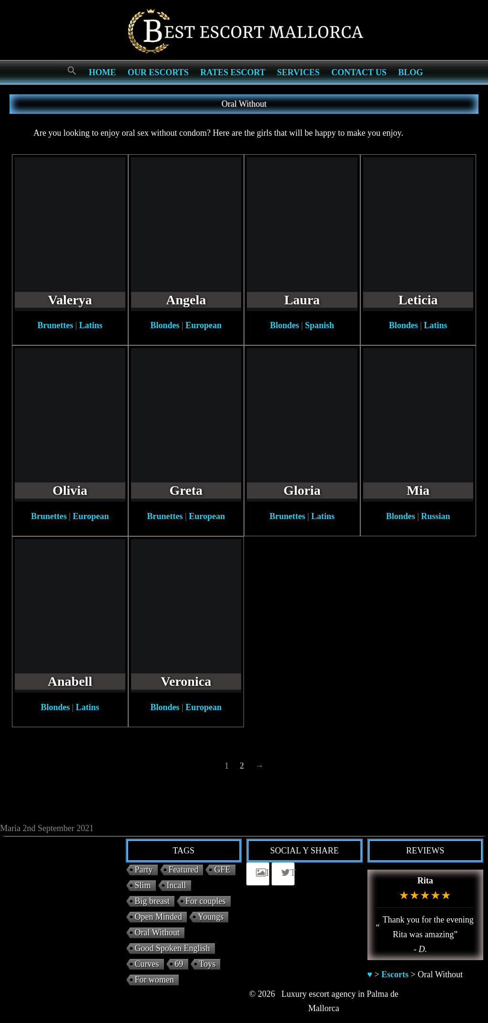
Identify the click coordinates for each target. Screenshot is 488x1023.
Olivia (69, 490)
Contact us (358, 72)
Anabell (70, 681)
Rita (425, 880)
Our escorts (158, 72)
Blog (410, 72)
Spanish (319, 325)
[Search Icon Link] (72, 71)
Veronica (186, 681)
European (203, 325)
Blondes (165, 325)
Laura (302, 299)
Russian (435, 516)
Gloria (302, 490)
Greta (186, 490)
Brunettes (55, 325)
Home (102, 72)
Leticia (417, 299)
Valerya (70, 299)
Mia (418, 490)
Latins (90, 325)
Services (298, 72)
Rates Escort (232, 72)
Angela (186, 299)
